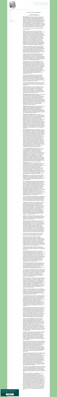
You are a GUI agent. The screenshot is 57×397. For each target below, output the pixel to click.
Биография (10, 11)
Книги (10, 14)
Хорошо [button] (10, 394)
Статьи (10, 12)
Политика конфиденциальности (12, 21)
